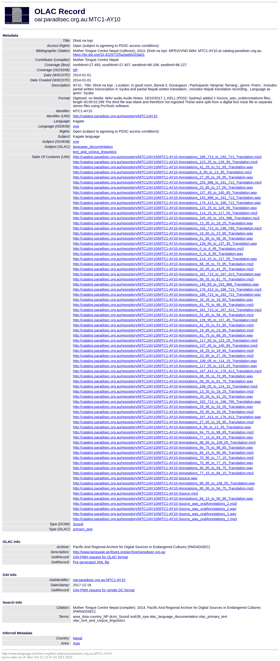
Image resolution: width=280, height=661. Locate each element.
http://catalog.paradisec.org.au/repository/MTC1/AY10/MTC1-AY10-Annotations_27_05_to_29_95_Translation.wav (163, 177)
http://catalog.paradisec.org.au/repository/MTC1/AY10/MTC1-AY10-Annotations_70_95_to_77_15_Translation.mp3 (163, 458)
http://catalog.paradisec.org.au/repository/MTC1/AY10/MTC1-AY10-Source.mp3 (135, 493)
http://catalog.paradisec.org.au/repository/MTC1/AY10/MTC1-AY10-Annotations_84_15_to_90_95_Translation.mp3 (163, 453)
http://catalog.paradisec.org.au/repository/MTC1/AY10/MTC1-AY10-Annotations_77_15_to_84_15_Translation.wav (163, 437)
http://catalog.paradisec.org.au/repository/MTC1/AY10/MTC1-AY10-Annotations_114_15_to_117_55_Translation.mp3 (165, 213)
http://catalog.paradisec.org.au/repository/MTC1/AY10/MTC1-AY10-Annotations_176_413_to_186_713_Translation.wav (167, 203)
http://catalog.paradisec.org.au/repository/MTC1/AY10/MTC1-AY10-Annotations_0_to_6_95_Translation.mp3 (158, 249)
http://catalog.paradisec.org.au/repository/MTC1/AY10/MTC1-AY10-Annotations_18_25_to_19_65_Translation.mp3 (163, 351)
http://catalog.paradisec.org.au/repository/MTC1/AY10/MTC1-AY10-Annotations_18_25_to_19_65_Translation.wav (163, 300)
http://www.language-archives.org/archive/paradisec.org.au (119, 552)
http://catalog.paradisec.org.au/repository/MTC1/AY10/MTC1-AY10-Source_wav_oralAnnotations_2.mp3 (155, 504)
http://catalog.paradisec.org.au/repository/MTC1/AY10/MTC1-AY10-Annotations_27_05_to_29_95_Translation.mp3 (163, 422)
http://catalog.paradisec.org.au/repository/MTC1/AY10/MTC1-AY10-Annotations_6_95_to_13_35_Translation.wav (162, 427)
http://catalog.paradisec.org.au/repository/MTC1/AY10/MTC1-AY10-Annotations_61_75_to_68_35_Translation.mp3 (163, 305)
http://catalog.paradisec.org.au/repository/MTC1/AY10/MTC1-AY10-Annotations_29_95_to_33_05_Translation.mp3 (163, 412)
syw (76, 126)
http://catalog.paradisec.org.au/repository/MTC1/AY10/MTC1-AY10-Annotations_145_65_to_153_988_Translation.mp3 (166, 218)
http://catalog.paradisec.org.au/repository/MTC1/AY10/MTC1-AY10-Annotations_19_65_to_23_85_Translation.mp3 (163, 330)
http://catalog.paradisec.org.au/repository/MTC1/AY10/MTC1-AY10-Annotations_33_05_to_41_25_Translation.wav (163, 396)
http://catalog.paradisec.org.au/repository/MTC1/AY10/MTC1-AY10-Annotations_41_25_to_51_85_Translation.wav (163, 167)
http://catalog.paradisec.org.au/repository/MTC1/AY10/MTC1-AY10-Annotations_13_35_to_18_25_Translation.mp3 (163, 391)
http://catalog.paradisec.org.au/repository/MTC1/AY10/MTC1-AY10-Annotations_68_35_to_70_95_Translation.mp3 (163, 264)
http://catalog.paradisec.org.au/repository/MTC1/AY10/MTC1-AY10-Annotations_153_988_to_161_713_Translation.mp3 (167, 182)
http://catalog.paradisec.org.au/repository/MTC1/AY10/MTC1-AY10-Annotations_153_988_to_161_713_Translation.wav (167, 198)
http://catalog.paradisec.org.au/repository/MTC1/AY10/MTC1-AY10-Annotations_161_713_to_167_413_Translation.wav (167, 274)
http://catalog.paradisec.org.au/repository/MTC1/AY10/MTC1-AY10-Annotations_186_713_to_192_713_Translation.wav (167, 295)
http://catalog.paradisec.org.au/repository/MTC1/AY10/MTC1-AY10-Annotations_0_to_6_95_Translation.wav (158, 254)
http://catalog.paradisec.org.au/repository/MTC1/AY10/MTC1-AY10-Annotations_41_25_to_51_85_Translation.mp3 (163, 325)
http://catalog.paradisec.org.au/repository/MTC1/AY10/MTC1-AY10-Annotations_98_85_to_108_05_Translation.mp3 (164, 442)
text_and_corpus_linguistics (95, 152)
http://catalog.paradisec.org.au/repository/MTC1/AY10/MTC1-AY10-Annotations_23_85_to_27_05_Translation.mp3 (163, 356)
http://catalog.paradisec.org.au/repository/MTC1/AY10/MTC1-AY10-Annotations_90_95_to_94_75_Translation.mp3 (163, 488)
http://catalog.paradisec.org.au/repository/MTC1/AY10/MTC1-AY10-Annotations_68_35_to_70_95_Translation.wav (163, 376)
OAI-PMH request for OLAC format (100, 557)
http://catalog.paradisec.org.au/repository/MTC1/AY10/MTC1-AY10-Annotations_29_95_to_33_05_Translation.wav (163, 407)
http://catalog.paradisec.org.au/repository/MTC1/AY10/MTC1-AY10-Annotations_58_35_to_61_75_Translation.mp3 (163, 279)
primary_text (83, 529)
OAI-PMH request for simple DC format (104, 590)
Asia (76, 643)
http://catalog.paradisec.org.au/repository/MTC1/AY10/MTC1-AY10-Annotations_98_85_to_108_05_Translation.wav (164, 483)
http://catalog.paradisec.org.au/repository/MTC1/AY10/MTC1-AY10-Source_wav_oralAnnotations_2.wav (154, 509)
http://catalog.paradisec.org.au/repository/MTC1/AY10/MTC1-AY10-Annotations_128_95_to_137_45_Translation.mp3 (165, 320)
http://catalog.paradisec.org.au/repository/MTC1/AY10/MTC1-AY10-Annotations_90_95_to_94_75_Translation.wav (163, 468)
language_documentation (93, 147)
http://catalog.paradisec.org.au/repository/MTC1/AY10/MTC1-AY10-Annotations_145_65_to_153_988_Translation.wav (166, 284)
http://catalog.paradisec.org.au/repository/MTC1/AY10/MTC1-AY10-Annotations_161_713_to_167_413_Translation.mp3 (167, 310)
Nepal (77, 638)
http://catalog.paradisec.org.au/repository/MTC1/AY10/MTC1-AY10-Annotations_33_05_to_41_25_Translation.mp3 (163, 269)
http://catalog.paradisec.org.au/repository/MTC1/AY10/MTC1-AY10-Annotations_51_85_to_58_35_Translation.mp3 (163, 315)
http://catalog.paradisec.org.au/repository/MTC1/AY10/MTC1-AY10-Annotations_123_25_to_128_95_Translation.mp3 (165, 162)
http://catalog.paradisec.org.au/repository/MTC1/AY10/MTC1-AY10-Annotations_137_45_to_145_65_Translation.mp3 (165, 345)
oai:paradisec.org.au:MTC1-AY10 (99, 580)
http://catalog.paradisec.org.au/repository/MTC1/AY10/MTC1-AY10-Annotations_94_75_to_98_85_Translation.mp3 (163, 432)
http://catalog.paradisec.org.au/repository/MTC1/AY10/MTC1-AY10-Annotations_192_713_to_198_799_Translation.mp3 (167, 228)
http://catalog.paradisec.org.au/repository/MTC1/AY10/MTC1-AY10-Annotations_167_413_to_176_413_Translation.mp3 (167, 371)
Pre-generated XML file (91, 562)
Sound (78, 524)
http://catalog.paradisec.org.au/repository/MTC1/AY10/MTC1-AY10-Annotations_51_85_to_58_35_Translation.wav (163, 238)
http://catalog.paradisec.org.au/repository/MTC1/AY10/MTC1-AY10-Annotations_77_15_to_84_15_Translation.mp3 (163, 473)
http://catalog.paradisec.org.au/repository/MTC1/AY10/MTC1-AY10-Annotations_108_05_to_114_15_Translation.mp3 (165, 386)
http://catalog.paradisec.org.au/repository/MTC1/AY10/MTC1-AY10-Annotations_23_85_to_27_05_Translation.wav (163, 187)
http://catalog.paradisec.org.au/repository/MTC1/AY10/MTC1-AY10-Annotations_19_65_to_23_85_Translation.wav (163, 233)
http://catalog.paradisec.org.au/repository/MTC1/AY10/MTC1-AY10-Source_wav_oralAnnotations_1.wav (154, 514)
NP (75, 70)
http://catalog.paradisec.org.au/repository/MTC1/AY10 (115, 116)
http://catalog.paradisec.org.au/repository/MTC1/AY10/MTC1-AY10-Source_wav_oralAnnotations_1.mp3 (155, 519)
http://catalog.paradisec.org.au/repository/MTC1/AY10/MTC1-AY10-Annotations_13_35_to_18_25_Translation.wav (163, 223)
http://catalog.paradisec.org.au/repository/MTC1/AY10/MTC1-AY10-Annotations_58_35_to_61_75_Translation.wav (163, 381)
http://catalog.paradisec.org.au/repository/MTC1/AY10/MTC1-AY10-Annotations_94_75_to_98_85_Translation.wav (163, 447)
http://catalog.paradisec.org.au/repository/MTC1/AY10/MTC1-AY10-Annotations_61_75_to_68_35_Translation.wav (163, 335)
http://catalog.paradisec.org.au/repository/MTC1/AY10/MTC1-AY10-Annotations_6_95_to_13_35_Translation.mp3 (162, 172)
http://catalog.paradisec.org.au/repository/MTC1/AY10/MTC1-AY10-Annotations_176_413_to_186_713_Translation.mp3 (167, 289)
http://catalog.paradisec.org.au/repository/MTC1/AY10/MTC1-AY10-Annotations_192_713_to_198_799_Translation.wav (167, 402)
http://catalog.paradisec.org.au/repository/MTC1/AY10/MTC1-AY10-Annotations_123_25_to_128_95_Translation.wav (165, 208)
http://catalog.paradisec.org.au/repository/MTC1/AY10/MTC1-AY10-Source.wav (135, 478)
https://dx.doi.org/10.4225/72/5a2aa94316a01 (109, 55)
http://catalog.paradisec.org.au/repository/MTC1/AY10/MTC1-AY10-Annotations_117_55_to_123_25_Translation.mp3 (165, 340)
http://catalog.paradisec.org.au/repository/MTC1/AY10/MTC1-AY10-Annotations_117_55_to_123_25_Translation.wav (165, 366)
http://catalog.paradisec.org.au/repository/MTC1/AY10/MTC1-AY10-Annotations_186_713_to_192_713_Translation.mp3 (167, 157)
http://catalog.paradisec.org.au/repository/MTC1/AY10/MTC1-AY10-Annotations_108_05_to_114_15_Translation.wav (165, 361)
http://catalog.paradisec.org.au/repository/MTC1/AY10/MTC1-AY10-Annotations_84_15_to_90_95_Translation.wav (163, 498)
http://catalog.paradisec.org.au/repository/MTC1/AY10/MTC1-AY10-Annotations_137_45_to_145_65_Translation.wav (165, 193)
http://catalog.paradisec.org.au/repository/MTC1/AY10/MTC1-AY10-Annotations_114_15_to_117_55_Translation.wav (165, 259)
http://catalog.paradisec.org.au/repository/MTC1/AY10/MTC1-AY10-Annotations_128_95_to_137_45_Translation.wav (165, 244)
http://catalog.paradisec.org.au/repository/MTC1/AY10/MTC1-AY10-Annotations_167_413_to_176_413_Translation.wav (167, 417)
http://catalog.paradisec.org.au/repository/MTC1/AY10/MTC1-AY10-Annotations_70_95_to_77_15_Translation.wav (163, 463)
